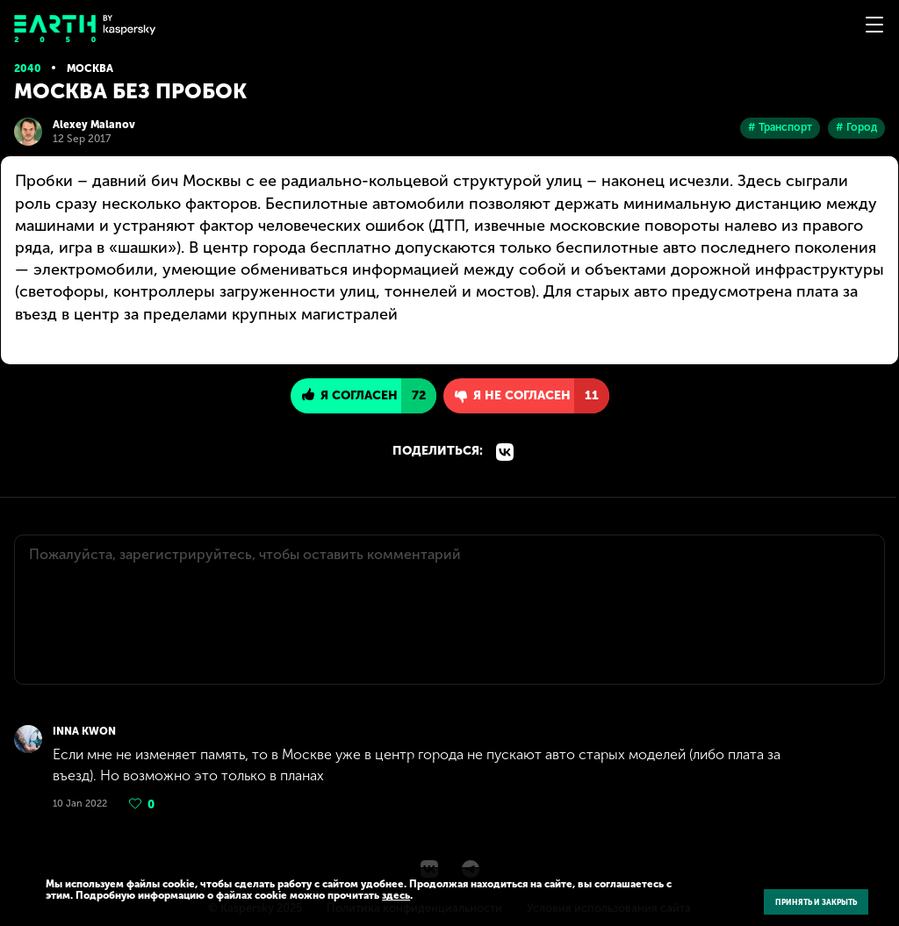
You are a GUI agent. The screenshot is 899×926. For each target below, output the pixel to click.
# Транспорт (780, 127)
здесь (396, 895)
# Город (856, 127)
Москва (90, 68)
